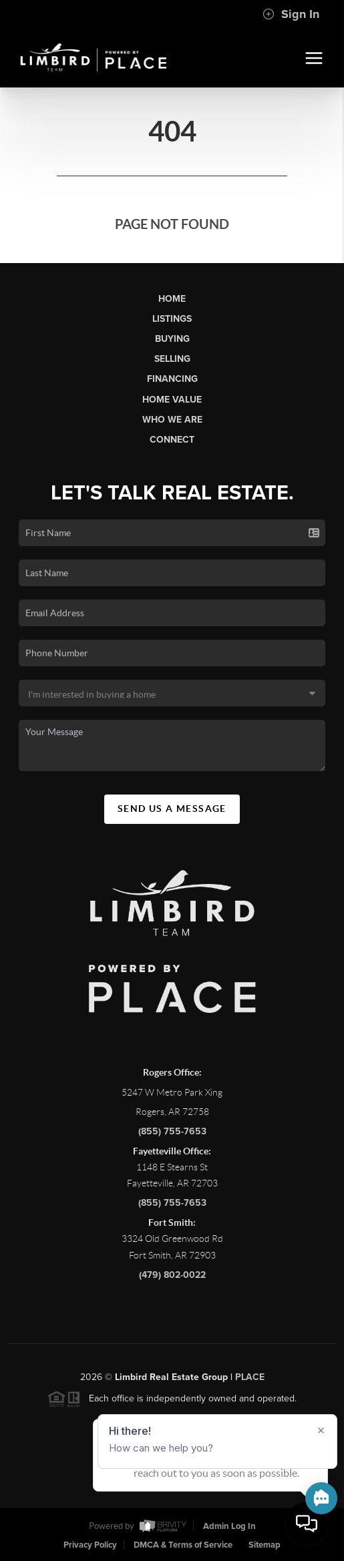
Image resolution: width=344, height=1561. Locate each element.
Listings (172, 318)
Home (172, 298)
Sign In (291, 14)
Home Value (172, 399)
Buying (172, 339)
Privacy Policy (90, 1545)
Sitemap (264, 1545)
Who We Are (172, 419)
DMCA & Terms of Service (183, 1545)
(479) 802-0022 (172, 1279)
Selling (172, 359)
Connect (172, 439)
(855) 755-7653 (172, 1136)
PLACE (250, 1381)
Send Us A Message (172, 808)
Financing (172, 379)
